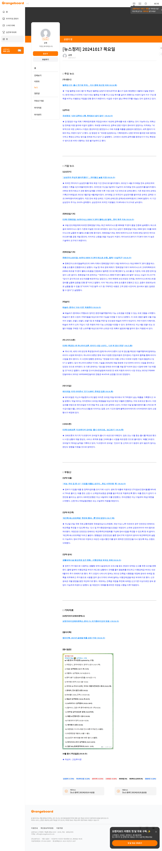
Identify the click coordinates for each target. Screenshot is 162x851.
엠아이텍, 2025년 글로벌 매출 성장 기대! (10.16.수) (83, 638)
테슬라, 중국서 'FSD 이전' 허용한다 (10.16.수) (81, 307)
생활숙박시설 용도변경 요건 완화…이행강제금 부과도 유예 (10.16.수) (91, 560)
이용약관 (59, 828)
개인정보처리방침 (47, 828)
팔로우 (45, 53)
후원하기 (45, 59)
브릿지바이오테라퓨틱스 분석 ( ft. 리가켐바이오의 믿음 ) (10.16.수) (90, 621)
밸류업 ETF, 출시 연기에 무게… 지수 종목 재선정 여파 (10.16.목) (89, 85)
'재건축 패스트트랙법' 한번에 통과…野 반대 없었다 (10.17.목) (88, 518)
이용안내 (34, 828)
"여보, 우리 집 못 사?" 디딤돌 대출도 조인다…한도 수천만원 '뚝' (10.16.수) (94, 484)
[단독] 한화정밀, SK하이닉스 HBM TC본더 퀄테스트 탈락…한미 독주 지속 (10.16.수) (98, 219)
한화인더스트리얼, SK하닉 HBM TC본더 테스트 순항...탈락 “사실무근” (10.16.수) (96, 258)
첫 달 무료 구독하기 (135, 843)
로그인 (156, 3)
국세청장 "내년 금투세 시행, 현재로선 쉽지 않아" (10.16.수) (87, 116)
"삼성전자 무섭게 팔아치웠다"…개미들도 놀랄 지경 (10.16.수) (88, 177)
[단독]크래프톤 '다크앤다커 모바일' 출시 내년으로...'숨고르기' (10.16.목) (93, 430)
